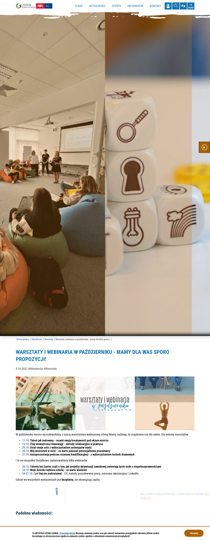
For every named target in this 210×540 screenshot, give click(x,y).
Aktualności (37, 339)
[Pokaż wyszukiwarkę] (175, 6)
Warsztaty (48, 339)
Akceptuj (194, 533)
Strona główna (22, 339)
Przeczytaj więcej (67, 533)
